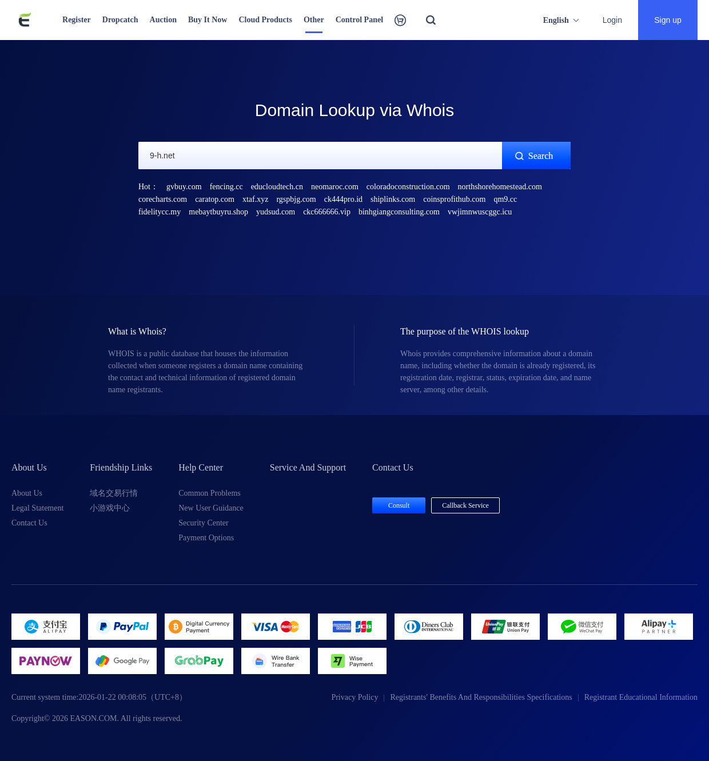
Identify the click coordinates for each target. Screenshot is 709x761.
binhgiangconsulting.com (399, 212)
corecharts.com (162, 199)
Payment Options (206, 537)
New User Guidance (211, 508)
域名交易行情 (114, 493)
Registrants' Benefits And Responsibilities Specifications (481, 697)
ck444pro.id (343, 199)
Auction (163, 19)
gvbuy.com (184, 186)
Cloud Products (265, 19)
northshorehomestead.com (500, 186)
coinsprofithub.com (454, 199)
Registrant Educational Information (641, 697)
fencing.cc (226, 186)
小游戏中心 (110, 508)
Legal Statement (37, 508)
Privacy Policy (354, 697)
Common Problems (209, 493)
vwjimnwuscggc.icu (480, 212)
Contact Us (29, 523)
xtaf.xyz (255, 199)
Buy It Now (207, 19)
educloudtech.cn (277, 186)
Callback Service (465, 505)
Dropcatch (120, 19)
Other (314, 19)
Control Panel (359, 19)
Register (76, 19)
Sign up (667, 20)
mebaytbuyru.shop (218, 212)
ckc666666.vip (326, 212)
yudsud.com (275, 212)
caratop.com (214, 199)
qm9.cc (505, 199)
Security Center (203, 523)
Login (612, 20)
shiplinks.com (393, 199)
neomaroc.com (335, 186)
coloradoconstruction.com (408, 186)
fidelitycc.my (159, 212)
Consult (398, 505)
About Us (26, 493)
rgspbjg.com (296, 199)
